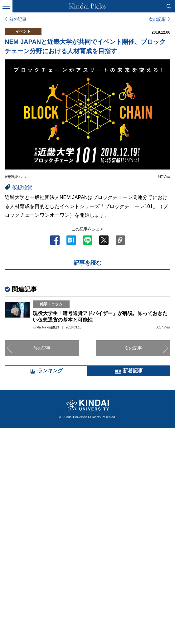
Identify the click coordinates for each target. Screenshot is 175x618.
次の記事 (157, 19)
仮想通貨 (22, 187)
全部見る (88, 560)
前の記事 (18, 19)
